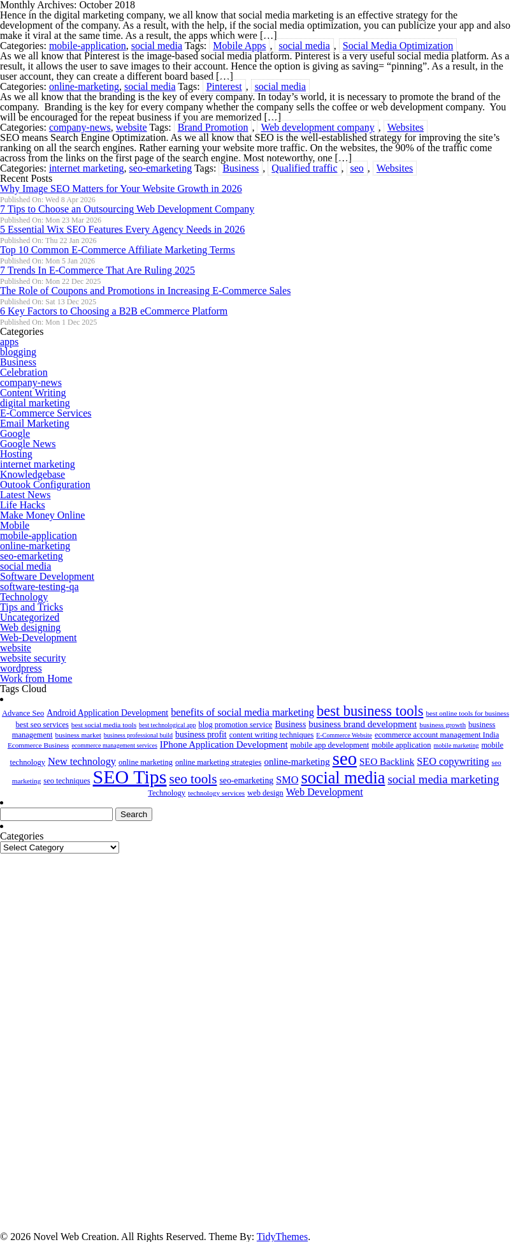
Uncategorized (29, 617)
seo (357, 168)
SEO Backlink (386, 762)
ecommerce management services (114, 745)
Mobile (14, 525)
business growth (442, 724)
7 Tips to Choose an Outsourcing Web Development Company (127, 208)
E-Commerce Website (344, 735)
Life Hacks (22, 504)
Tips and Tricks (31, 607)
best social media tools (103, 724)
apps (9, 341)
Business (240, 168)
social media (156, 45)
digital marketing (35, 402)
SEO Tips (130, 776)
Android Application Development (107, 713)
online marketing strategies (218, 762)
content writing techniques (271, 734)
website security (33, 658)
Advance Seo (23, 713)
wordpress (21, 668)
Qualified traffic (304, 168)
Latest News (25, 494)
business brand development (362, 724)
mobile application (401, 745)
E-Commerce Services (46, 413)
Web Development (324, 792)
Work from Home (36, 678)
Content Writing (33, 392)
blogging (18, 351)
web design (265, 792)
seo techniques (66, 780)
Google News (28, 443)
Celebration (24, 372)
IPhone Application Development (224, 744)
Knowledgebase (32, 474)
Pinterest (224, 86)
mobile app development (330, 745)
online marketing (146, 762)
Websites (405, 127)
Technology (24, 596)
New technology (82, 761)
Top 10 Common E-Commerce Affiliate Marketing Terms (117, 249)
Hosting (16, 453)
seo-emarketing (160, 168)
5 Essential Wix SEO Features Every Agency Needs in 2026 (122, 229)
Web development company (317, 127)
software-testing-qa (39, 586)
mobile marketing (456, 745)
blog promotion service (235, 724)
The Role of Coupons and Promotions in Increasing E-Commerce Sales (145, 290)
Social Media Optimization (398, 45)
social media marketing (443, 779)
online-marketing (84, 86)
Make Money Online (42, 515)
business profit (201, 734)
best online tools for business (467, 713)
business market (78, 735)
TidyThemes (282, 1236)
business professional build (138, 735)
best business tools (370, 711)
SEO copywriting (453, 761)
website (131, 127)
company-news (80, 127)
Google (15, 433)
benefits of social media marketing (242, 712)
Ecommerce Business (38, 745)
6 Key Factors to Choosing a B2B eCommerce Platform (113, 311)
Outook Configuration (45, 484)
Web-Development (38, 637)
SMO (287, 780)
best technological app (167, 724)
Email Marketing (34, 423)
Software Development (47, 576)
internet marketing (86, 168)
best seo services (42, 724)
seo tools (193, 779)
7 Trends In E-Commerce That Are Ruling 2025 (97, 270)
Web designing (30, 627)
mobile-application (87, 45)
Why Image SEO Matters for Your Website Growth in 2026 (121, 188)
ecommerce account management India (437, 734)
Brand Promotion (213, 127)
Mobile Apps (239, 45)
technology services (216, 793)
